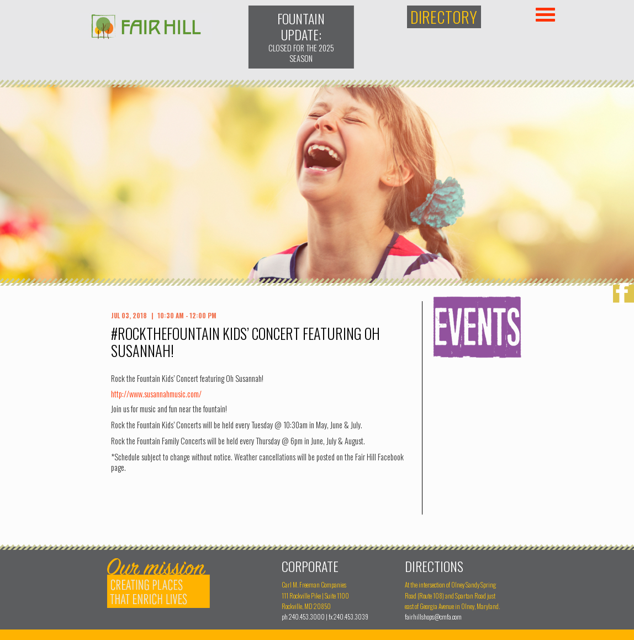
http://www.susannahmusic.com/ (156, 394)
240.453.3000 (307, 616)
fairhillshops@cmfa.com (433, 616)
